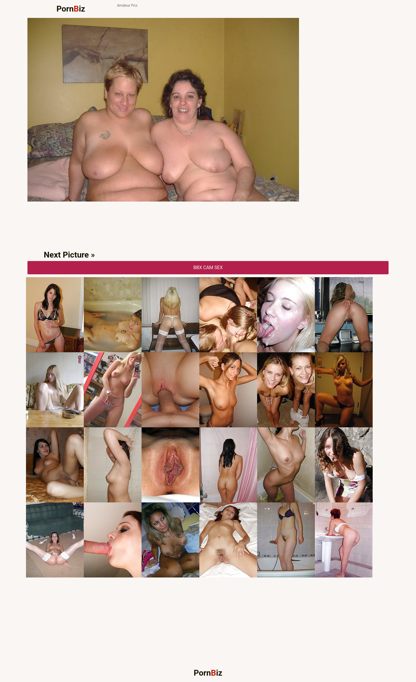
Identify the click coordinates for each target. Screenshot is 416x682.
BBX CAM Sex (207, 267)
